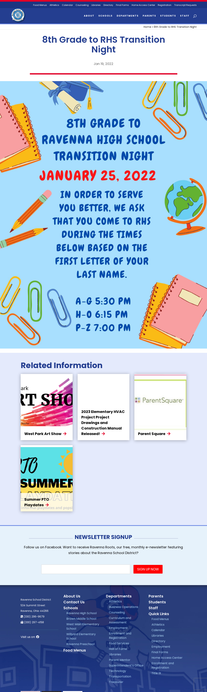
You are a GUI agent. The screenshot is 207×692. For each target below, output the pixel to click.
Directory (108, 5)
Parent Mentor (119, 660)
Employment (118, 628)
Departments (128, 16)
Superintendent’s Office (126, 665)
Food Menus (74, 650)
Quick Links (159, 613)
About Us (71, 596)
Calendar (67, 5)
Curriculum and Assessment (120, 620)
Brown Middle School (81, 619)
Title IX (156, 673)
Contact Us (74, 602)
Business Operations (123, 607)
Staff (184, 16)
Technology (117, 671)
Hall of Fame (118, 649)
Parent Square (151, 433)
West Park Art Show (42, 433)
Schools (105, 16)
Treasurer (116, 682)
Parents (149, 16)
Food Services (119, 643)
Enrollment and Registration (120, 635)
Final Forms (122, 5)
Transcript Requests (185, 5)
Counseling (82, 5)
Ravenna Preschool (80, 644)
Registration (164, 5)
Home (147, 27)
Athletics (54, 5)
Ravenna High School (81, 613)
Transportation (120, 676)
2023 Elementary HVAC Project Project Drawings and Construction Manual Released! (103, 422)
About (89, 16)
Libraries (96, 5)
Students (168, 16)
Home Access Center (143, 5)
